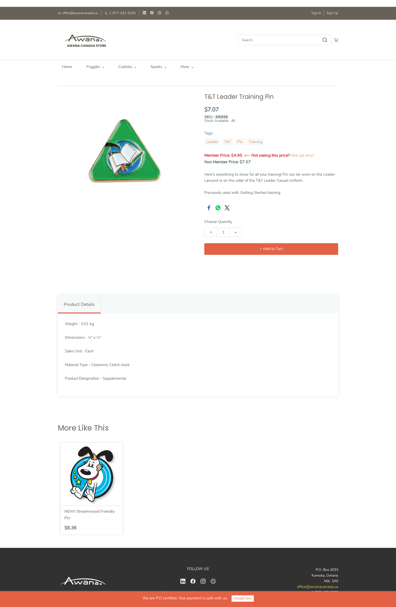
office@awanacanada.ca (317, 584)
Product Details (79, 302)
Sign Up (332, 13)
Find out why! (302, 152)
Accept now (242, 598)
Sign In (316, 13)
